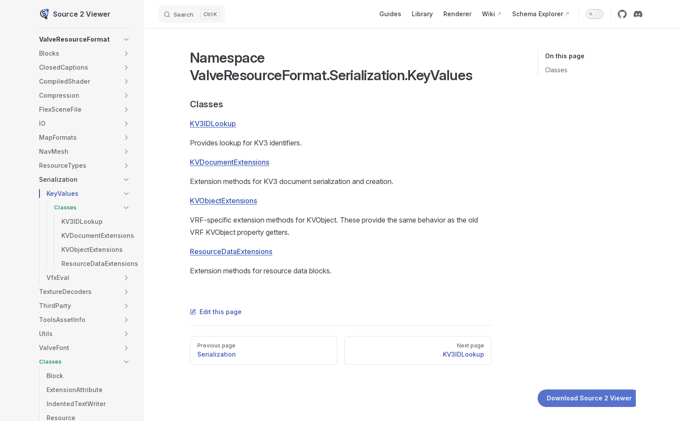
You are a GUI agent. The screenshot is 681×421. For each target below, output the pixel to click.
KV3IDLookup (213, 123)
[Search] (191, 14)
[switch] (594, 14)
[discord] (638, 14)
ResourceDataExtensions (231, 251)
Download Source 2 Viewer (589, 398)
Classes (556, 70)
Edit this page (216, 311)
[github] (622, 14)
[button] (126, 39)
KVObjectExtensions (223, 200)
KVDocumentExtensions (229, 162)
